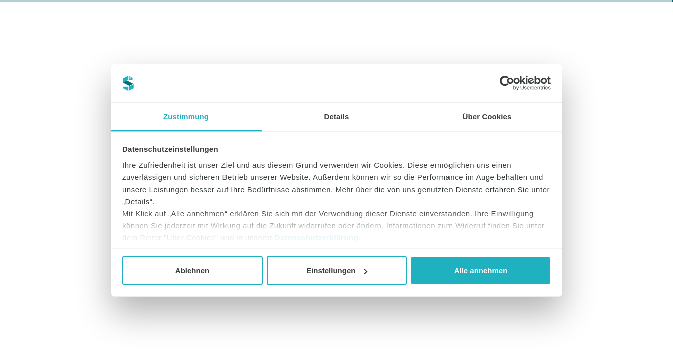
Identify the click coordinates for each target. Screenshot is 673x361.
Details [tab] (336, 116)
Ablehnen (192, 270)
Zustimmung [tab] (186, 116)
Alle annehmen (481, 270)
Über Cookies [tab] (487, 116)
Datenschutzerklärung (317, 237)
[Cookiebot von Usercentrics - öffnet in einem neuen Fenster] (507, 83)
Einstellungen (336, 270)
